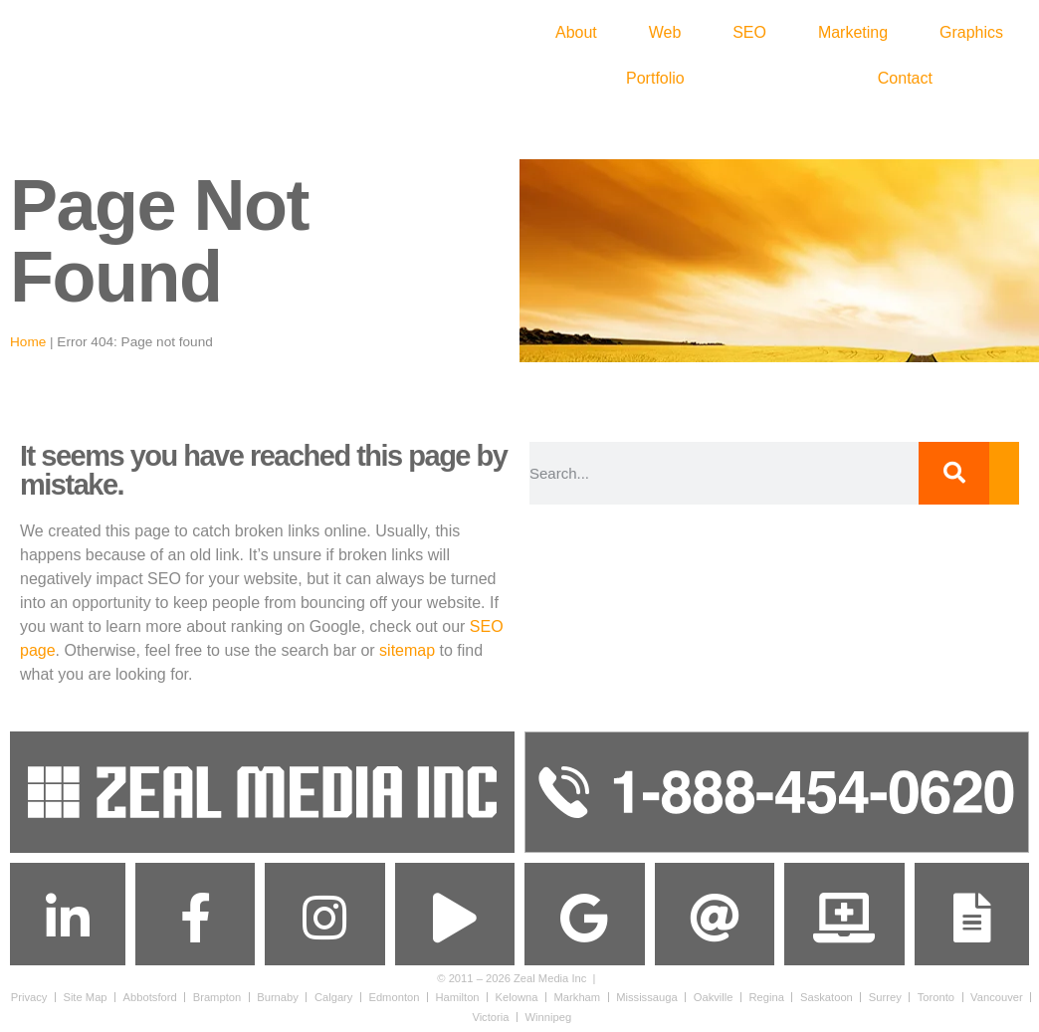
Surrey (885, 997)
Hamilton (457, 997)
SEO (749, 32)
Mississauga (647, 997)
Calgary (333, 997)
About (576, 32)
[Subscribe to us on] (455, 917)
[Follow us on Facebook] (195, 917)
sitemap (407, 650)
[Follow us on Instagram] (324, 917)
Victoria (490, 1017)
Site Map (84, 997)
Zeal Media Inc (550, 978)
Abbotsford (150, 997)
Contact (905, 78)
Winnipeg (547, 1017)
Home (28, 341)
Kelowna (517, 997)
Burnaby (278, 997)
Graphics (971, 32)
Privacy (29, 997)
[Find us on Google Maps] (584, 917)
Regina (766, 997)
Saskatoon (826, 997)
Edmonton (393, 997)
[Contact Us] (971, 917)
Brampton (217, 997)
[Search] (969, 473)
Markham (577, 997)
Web (665, 32)
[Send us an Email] (714, 917)
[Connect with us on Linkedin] (68, 917)
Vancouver (996, 997)
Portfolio (655, 78)
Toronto (936, 997)
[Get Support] (844, 917)
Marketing (853, 32)
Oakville (713, 997)
